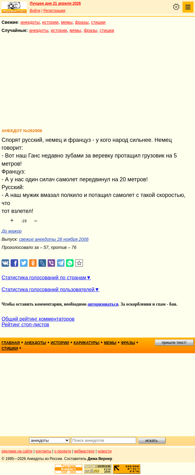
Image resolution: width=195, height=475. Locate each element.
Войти (35, 10)
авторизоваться (103, 304)
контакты (43, 451)
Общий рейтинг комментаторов (38, 319)
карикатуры (87, 343)
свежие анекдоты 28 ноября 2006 (54, 239)
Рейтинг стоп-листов (25, 324)
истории (50, 22)
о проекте (62, 451)
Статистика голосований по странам (44, 277)
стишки (98, 22)
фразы (82, 22)
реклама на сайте (17, 451)
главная (11, 343)
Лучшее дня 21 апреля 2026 (55, 3)
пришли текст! (174, 342)
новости (104, 451)
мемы (67, 22)
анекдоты (30, 22)
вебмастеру (84, 451)
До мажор (12, 231)
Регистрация (54, 10)
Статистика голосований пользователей (48, 289)
